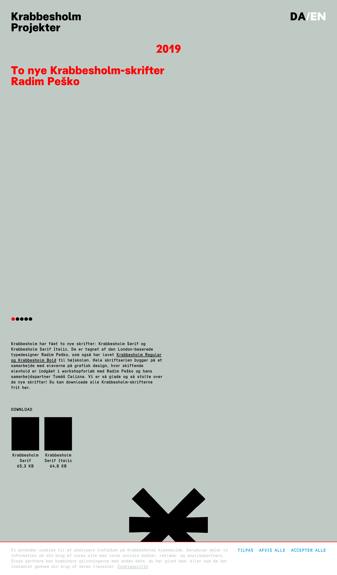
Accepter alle (308, 550)
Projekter (35, 27)
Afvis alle (272, 550)
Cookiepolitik (133, 566)
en (318, 16)
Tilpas (245, 550)
